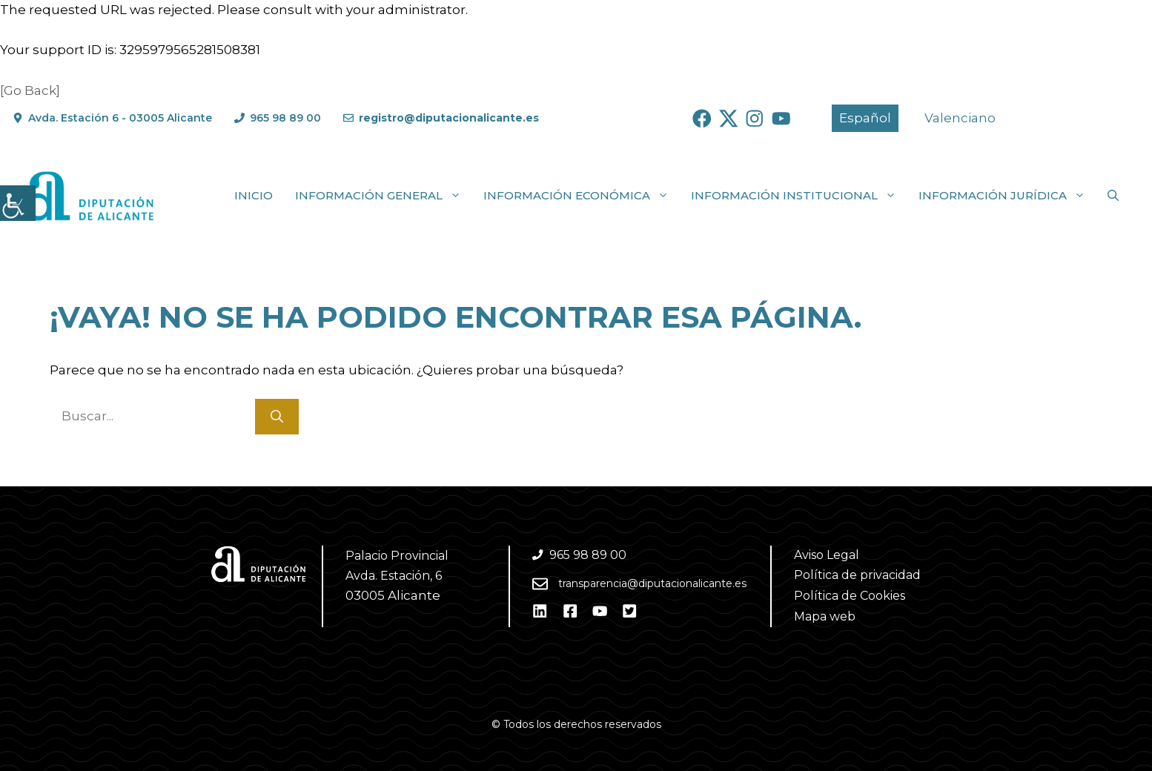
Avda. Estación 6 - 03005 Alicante (120, 118)
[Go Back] (30, 90)
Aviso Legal (826, 555)
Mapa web (824, 616)
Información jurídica (1007, 195)
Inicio (253, 195)
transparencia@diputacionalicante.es (652, 583)
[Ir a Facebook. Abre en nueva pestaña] (702, 118)
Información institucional (799, 195)
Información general (383, 195)
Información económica (581, 195)
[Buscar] (277, 416)
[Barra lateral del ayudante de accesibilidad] (18, 203)
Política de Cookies (849, 596)
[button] (1113, 195)
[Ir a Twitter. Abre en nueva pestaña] (728, 118)
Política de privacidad (857, 575)
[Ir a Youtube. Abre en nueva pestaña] (781, 118)
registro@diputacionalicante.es (449, 118)
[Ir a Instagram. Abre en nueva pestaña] (754, 118)
